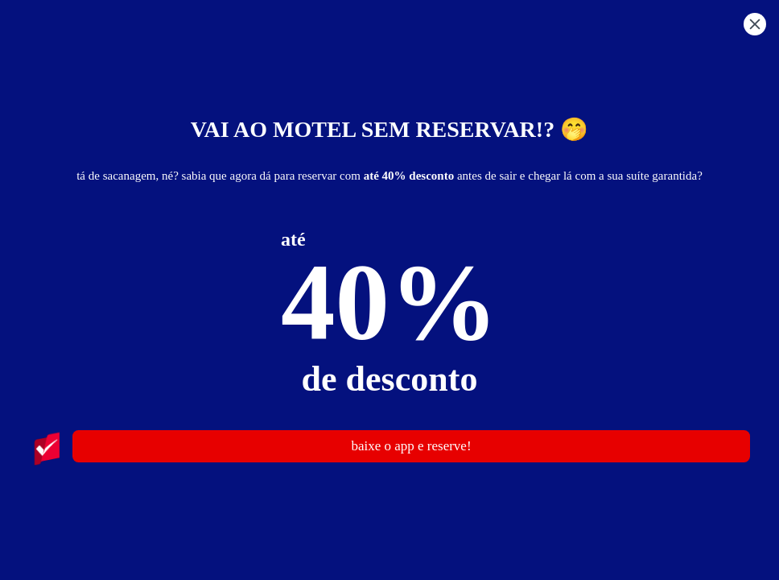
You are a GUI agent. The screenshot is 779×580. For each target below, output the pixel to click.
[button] (755, 26)
